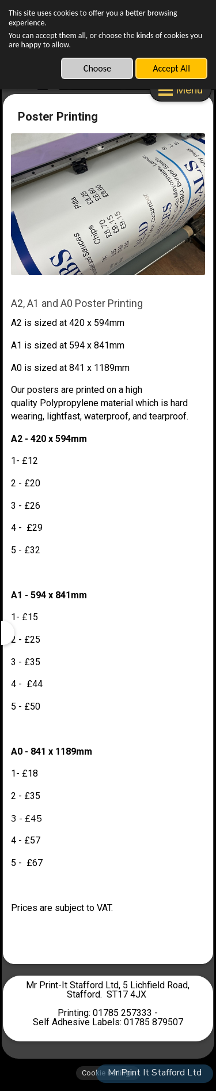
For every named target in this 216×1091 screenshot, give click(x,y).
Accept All (171, 68)
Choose (97, 68)
